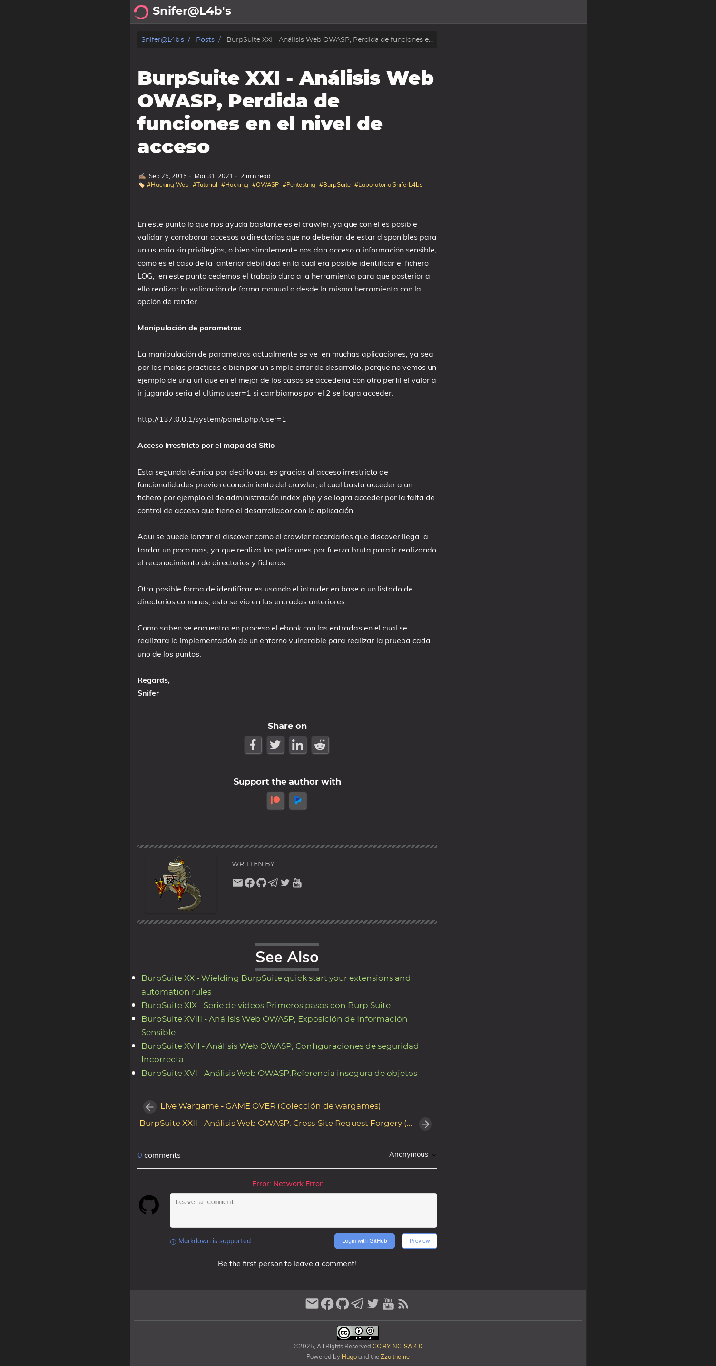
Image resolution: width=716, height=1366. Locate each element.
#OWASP (265, 184)
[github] (261, 885)
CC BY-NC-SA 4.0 (396, 1346)
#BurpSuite (335, 184)
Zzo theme (395, 1356)
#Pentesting (299, 184)
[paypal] (298, 800)
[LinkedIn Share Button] (298, 744)
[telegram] (273, 885)
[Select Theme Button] (361, 11)
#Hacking (234, 184)
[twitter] (285, 885)
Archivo (439, 12)
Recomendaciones (498, 12)
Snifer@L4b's (162, 39)
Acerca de (396, 12)
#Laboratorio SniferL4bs (388, 184)
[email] (238, 885)
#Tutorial (205, 184)
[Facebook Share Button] (254, 744)
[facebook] (249, 885)
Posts (205, 39)
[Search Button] (337, 11)
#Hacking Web (168, 184)
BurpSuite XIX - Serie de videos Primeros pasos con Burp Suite (266, 1005)
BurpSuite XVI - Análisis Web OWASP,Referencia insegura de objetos (279, 1073)
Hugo (349, 1356)
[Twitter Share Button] (276, 744)
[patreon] (276, 800)
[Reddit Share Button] (321, 744)
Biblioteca (563, 12)
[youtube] (297, 885)
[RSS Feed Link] (403, 1308)
